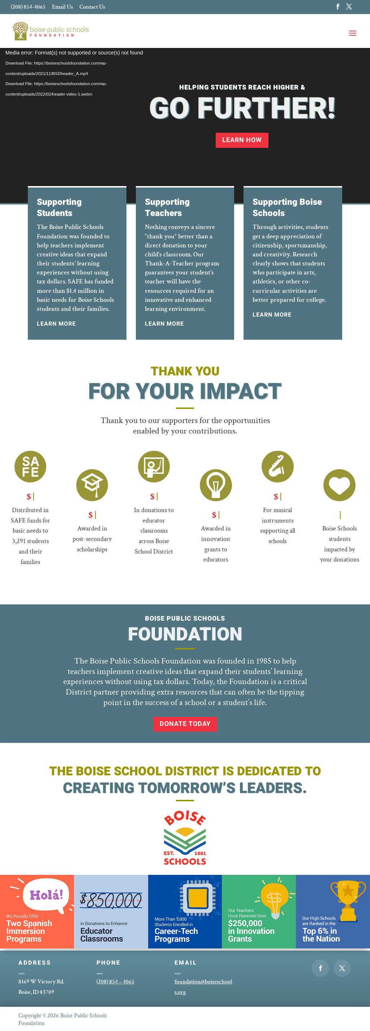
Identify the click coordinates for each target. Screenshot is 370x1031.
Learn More (56, 324)
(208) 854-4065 (28, 7)
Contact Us (92, 7)
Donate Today (185, 724)
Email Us (62, 7)
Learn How (242, 140)
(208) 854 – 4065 (115, 982)
